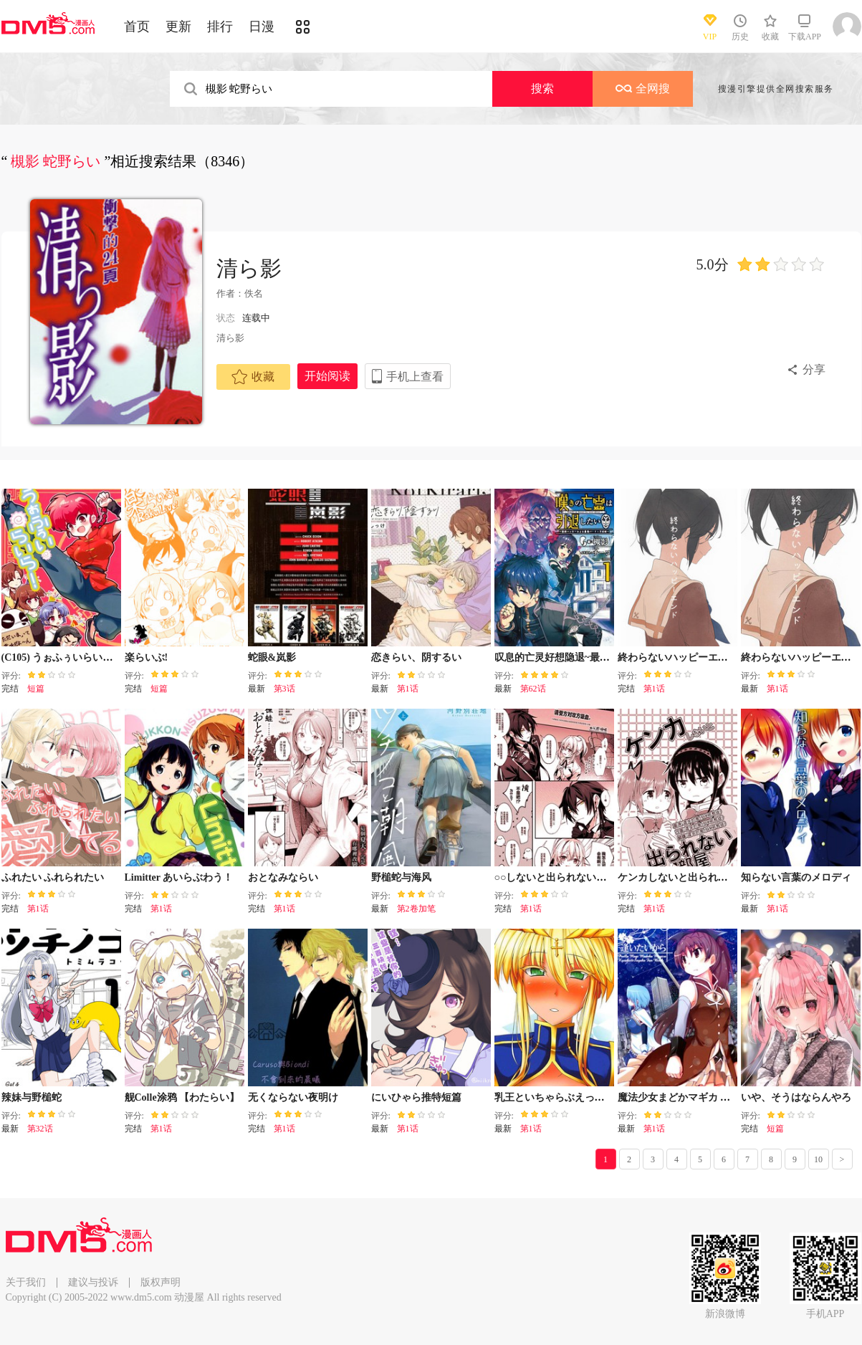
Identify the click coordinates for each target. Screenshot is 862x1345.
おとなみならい (283, 877)
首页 (137, 26)
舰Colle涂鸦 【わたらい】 (182, 1097)
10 (818, 1159)
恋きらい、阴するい (416, 657)
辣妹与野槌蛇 (31, 1097)
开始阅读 (327, 376)
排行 (220, 26)
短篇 (35, 689)
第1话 (407, 689)
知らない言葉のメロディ (796, 877)
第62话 (533, 689)
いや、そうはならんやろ (796, 1097)
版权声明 (160, 1282)
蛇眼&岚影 (272, 657)
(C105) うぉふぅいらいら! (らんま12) (83, 657)
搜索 (542, 88)
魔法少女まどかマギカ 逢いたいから (699, 1097)
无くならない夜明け (293, 1097)
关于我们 (26, 1282)
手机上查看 (415, 376)
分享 (814, 369)
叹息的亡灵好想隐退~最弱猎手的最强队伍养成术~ (605, 657)
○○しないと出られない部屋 (555, 877)
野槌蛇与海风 (401, 877)
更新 (178, 26)
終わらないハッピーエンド (678, 657)
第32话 (40, 1129)
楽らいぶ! (146, 657)
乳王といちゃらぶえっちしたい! (566, 1097)
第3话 (284, 689)
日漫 (261, 26)
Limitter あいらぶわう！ (179, 877)
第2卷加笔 (416, 909)
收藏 (252, 377)
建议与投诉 (93, 1282)
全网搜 (643, 88)
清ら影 (249, 268)
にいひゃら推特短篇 (416, 1097)
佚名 (253, 293)
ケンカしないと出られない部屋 (688, 877)
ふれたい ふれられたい (53, 877)
